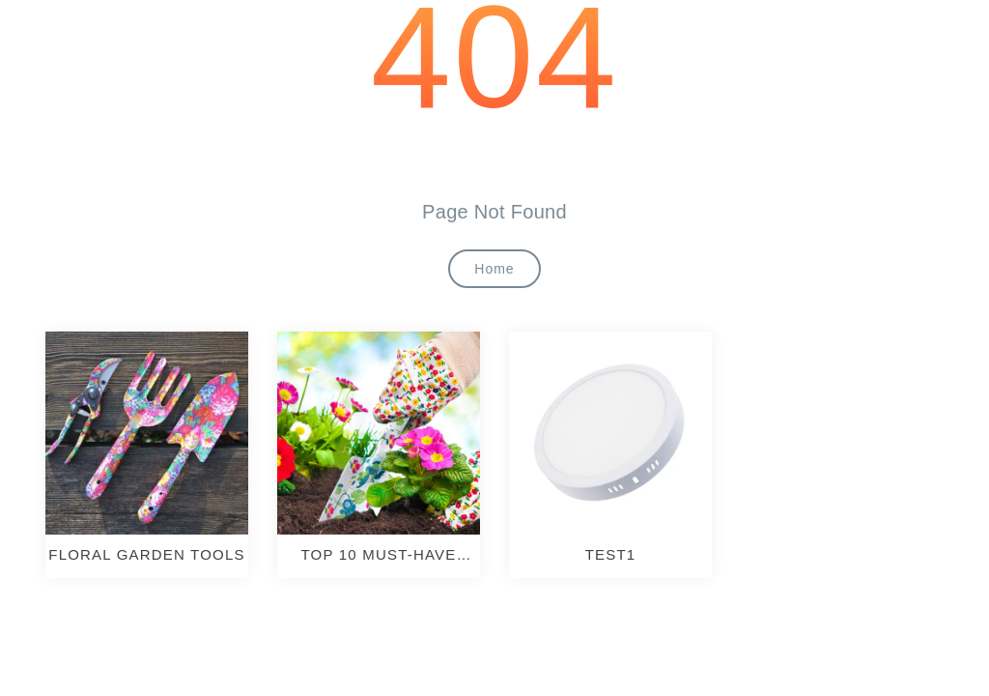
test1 (610, 554)
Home (494, 268)
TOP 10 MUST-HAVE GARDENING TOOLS (378, 555)
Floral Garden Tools (146, 554)
